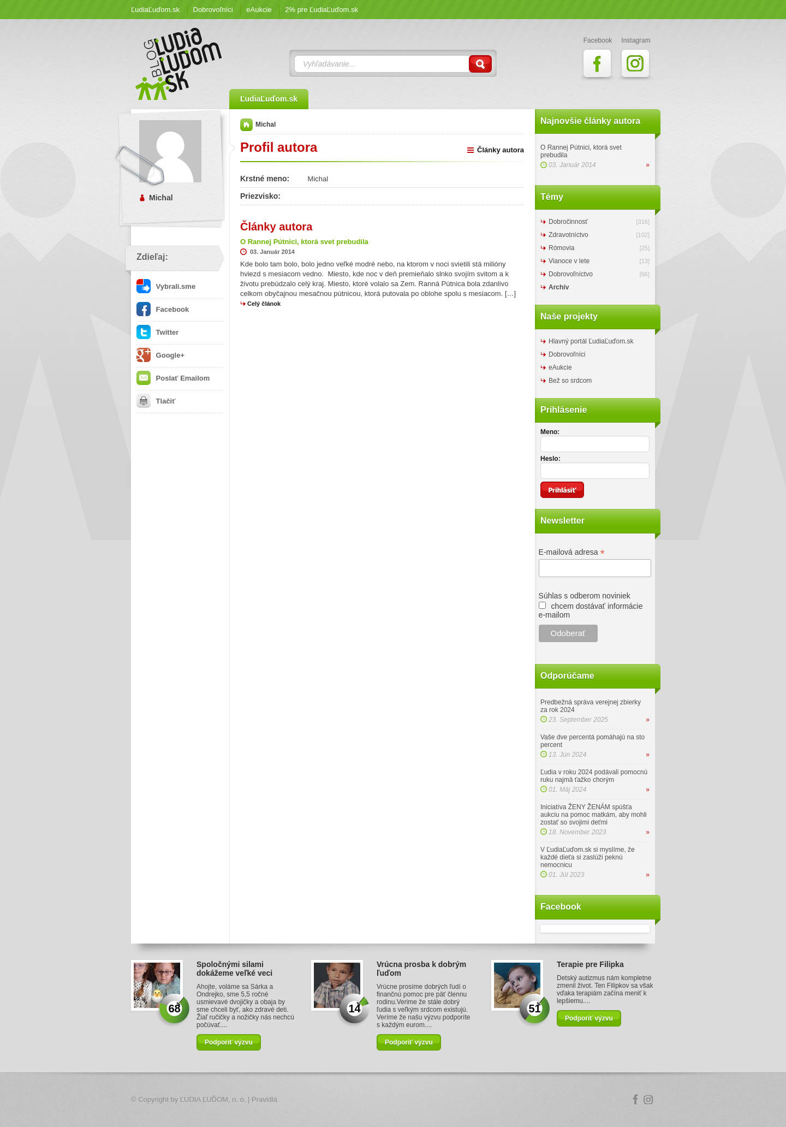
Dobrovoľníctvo (571, 274)
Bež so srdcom (570, 380)
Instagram (648, 1099)
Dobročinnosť (568, 222)
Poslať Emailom (173, 378)
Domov (246, 124)
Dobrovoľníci (213, 9)
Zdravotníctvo (568, 235)
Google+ (160, 355)
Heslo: (550, 458)
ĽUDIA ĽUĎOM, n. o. (213, 1099)
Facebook (162, 309)
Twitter (157, 332)
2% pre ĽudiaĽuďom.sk (321, 9)
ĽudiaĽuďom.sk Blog (179, 64)
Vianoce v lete (569, 261)
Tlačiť (155, 401)
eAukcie (258, 9)
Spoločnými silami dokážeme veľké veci (234, 968)
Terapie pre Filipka (590, 964)
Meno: (549, 432)
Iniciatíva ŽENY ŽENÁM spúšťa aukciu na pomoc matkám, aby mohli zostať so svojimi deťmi (593, 814)
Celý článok (264, 303)
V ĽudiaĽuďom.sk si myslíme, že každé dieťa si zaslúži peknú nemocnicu (587, 857)
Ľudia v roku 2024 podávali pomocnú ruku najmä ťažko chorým (593, 776)
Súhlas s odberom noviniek (584, 595)
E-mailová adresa (572, 552)
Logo (393, 1100)
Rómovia (561, 248)
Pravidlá (264, 1099)
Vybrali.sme (165, 286)
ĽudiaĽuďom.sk (155, 9)
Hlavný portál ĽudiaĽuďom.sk (591, 341)
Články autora (500, 150)
